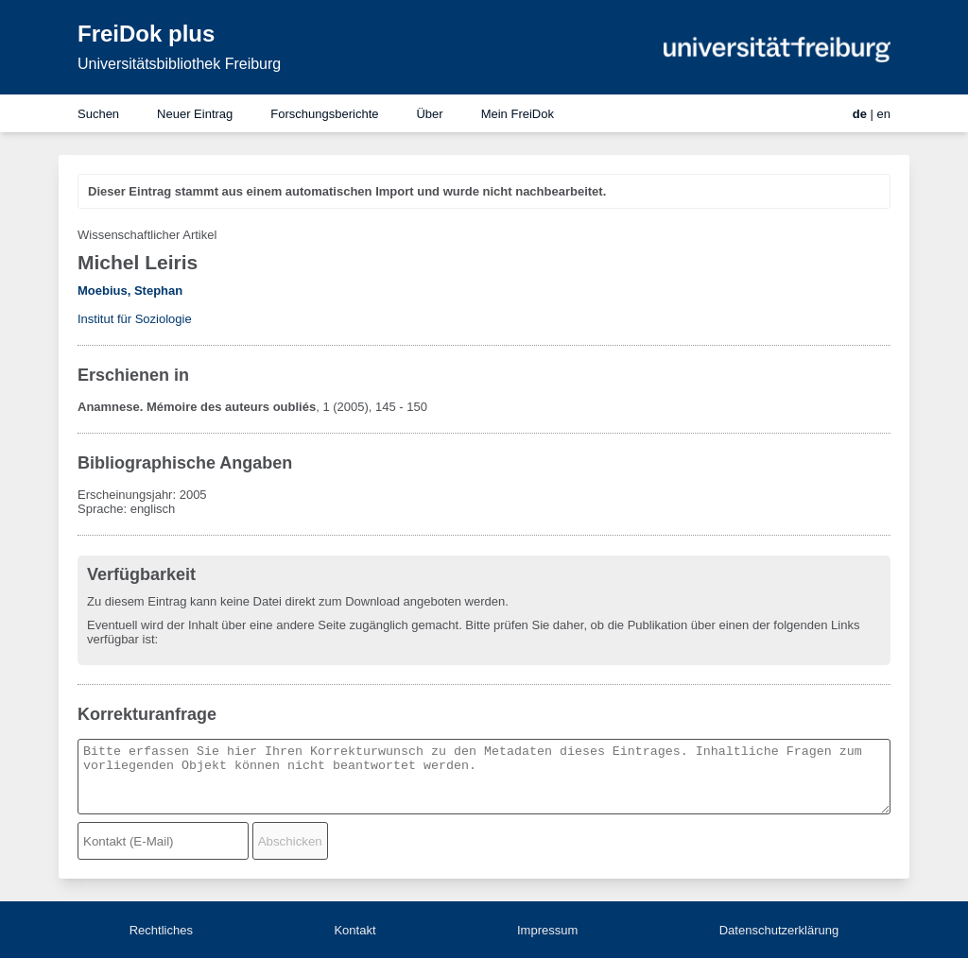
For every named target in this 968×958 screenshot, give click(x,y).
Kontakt (354, 930)
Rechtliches (161, 930)
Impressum (547, 930)
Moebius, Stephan (130, 290)
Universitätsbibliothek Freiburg (179, 64)
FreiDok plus (146, 33)
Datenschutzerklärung (778, 930)
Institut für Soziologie (135, 319)
